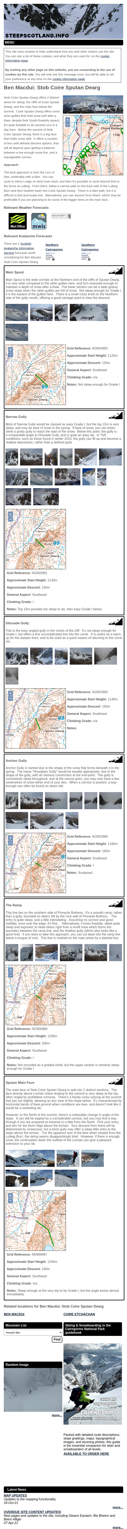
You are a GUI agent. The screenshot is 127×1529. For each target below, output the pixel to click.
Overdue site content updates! (32, 1512)
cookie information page (68, 79)
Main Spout (15, 272)
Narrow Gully (16, 417)
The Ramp (14, 905)
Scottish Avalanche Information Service (19, 248)
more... (57, 1415)
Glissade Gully (17, 623)
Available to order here (86, 1454)
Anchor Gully (16, 761)
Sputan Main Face (20, 1083)
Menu (9, 42)
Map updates (15, 1495)
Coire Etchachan (79, 1314)
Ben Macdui (14, 1314)
